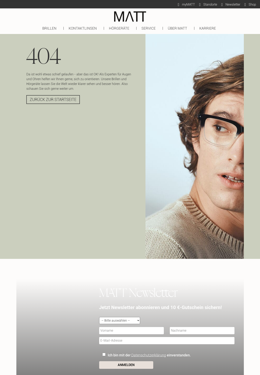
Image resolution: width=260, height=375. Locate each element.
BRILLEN (50, 28)
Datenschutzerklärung (148, 355)
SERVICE (149, 28)
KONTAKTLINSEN (84, 28)
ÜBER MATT (178, 28)
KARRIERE (208, 28)
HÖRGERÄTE (120, 28)
